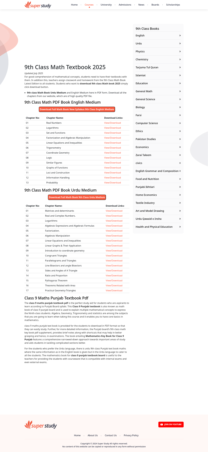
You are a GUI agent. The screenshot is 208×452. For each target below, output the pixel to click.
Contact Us (111, 435)
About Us (93, 435)
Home (74, 4)
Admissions (125, 4)
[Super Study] (38, 4)
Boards (155, 4)
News (141, 4)
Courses (89, 4)
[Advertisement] (77, 44)
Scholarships (173, 4)
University (106, 4)
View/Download (112, 122)
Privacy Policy (131, 435)
